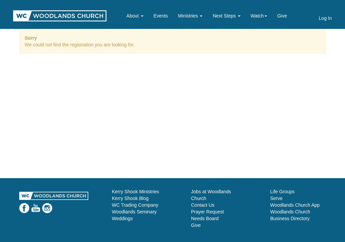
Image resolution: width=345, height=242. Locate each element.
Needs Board (205, 218)
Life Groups (282, 191)
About (134, 15)
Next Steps (226, 15)
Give (282, 15)
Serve (276, 198)
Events (161, 15)
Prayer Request (207, 211)
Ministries (190, 15)
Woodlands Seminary (134, 211)
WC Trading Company (135, 205)
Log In (325, 18)
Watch (259, 15)
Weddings (122, 218)
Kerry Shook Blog (130, 198)
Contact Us (202, 205)
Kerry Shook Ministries (135, 191)
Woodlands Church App (295, 205)
